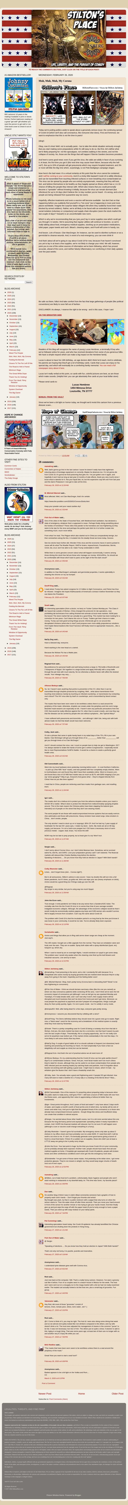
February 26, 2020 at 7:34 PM (56, 1213)
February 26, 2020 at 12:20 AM (57, 485)
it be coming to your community (57, 176)
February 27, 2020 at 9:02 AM (56, 1269)
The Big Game (14, 393)
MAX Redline (50, 1345)
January (12, 397)
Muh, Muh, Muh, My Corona (20, 356)
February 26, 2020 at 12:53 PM (57, 1167)
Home (81, 1393)
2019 (9, 401)
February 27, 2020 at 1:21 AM (56, 1230)
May (11, 340)
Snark (47, 605)
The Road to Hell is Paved (19, 367)
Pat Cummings (51, 1221)
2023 (9, 303)
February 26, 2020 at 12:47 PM (57, 1081)
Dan (46, 1192)
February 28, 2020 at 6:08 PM (56, 1361)
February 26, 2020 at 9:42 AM (56, 756)
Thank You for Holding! (18, 377)
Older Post (117, 1393)
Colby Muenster (51, 869)
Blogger (78, 1495)
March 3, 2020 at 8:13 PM (55, 1378)
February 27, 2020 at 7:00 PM (56, 1337)
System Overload (16, 389)
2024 (9, 299)
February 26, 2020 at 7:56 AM (56, 678)
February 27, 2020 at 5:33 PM (56, 1310)
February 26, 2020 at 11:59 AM (57, 893)
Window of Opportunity (18, 386)
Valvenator (49, 1301)
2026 (9, 292)
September (14, 326)
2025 (9, 296)
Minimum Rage (15, 370)
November (13, 319)
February (13, 350)
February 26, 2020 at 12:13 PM (57, 924)
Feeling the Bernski (16, 360)
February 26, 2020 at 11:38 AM (57, 861)
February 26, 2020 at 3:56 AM (56, 561)
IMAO (7, 472)
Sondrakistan (10, 475)
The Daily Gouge (11, 478)
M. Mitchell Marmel (52, 493)
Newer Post (45, 1393)
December (13, 316)
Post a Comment (48, 1383)
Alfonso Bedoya (51, 686)
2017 (9, 408)
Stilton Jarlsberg (52, 969)
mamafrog (49, 466)
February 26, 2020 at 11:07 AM (57, 839)
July (11, 333)
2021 (9, 309)
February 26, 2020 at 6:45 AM (56, 632)
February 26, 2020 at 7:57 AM (56, 724)
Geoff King (49, 586)
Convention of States (13, 469)
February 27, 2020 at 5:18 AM (56, 1254)
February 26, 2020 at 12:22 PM (57, 961)
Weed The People (16, 353)
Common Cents (11, 466)
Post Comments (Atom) (58, 1399)
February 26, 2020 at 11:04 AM (57, 790)
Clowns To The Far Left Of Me (21, 363)
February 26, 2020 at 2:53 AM (56, 510)
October (12, 323)
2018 (9, 405)
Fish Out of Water (52, 517)
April (11, 343)
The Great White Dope (18, 374)
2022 (9, 306)
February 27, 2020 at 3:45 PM (56, 1293)
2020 (9, 313)
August (12, 329)
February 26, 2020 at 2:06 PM (56, 1184)
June (11, 336)
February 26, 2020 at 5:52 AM (56, 578)
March (12, 347)
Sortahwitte (49, 932)
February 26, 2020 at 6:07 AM (56, 597)
